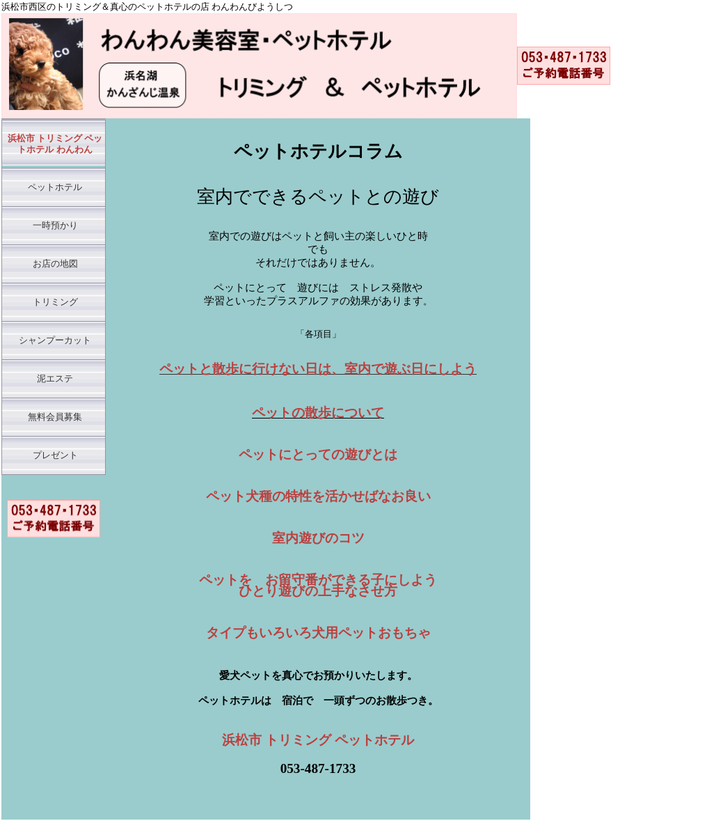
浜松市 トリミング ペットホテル (318, 740)
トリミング (55, 302)
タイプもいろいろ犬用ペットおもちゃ (318, 632)
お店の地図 (55, 264)
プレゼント (55, 455)
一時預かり (55, 225)
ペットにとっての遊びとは (318, 454)
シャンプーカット (55, 340)
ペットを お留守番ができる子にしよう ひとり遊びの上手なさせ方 (318, 585)
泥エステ (55, 379)
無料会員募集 (55, 417)
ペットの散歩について (318, 412)
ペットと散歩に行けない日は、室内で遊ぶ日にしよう (318, 368)
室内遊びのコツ (318, 538)
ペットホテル (55, 187)
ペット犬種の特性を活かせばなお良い (318, 496)
